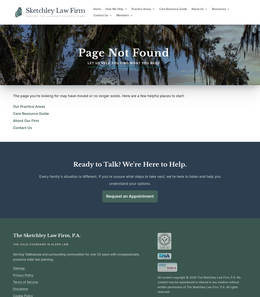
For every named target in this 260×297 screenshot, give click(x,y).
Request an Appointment (130, 196)
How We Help (114, 9)
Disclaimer (20, 289)
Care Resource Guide (173, 9)
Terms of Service (25, 282)
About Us (197, 9)
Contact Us (100, 15)
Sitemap (19, 268)
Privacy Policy (23, 275)
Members (122, 15)
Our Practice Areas (29, 106)
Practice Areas (141, 9)
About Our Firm (26, 121)
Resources (219, 9)
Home (97, 9)
